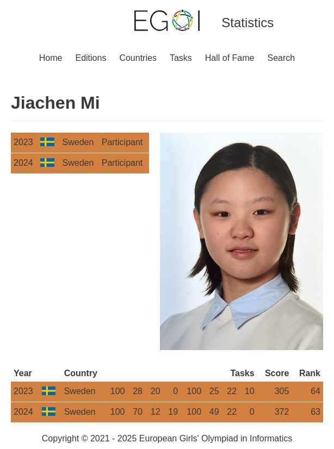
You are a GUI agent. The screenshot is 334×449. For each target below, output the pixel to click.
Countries (137, 58)
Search (281, 58)
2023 (23, 142)
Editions (90, 58)
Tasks (181, 58)
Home (51, 58)
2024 (23, 162)
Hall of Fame (230, 58)
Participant (122, 142)
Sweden (78, 142)
